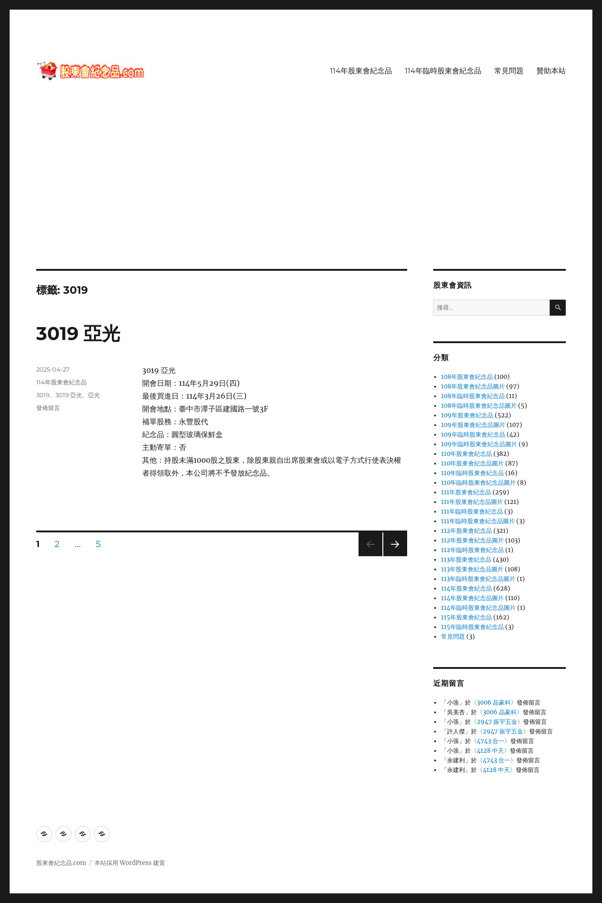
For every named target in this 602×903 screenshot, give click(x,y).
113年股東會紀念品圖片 (472, 569)
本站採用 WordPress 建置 (129, 863)
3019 (43, 395)
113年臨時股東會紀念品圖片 (478, 579)
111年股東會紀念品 (466, 492)
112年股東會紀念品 (466, 531)
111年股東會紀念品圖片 (472, 502)
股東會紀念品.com (61, 863)
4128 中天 (490, 751)
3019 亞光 (78, 333)
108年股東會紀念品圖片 (473, 386)
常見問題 (509, 70)
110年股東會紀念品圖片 (472, 463)
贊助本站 (551, 70)
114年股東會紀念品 (361, 70)
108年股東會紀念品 (467, 377)
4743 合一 (490, 741)
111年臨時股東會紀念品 (472, 511)
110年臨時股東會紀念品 (472, 473)
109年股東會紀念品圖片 (473, 425)
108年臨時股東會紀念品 (473, 396)
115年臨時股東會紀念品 (472, 627)
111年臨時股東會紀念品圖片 (478, 521)
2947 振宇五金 (497, 722)
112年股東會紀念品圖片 (472, 540)
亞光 (94, 395)
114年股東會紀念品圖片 (472, 598)
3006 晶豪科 (494, 702)
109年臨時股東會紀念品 (473, 434)
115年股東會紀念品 (466, 617)
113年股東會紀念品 (466, 560)
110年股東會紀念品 (466, 454)
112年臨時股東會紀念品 (472, 550)
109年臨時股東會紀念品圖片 (479, 444)
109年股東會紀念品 (467, 415)
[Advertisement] (301, 201)
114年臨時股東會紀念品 (443, 70)
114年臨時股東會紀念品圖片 (478, 608)
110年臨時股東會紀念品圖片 (478, 483)
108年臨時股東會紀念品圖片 (479, 406)
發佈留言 (48, 407)
